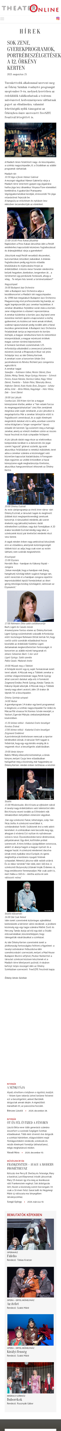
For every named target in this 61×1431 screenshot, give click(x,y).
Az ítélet (13, 1304)
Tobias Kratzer (24, 1259)
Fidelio (12, 1256)
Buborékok (14, 1400)
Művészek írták (15, 1161)
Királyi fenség (17, 1352)
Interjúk (11, 1084)
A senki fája (16, 1087)
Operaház (12, 1252)
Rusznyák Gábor (25, 1403)
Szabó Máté (23, 1307)
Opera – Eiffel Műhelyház (20, 1300)
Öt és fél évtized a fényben (27, 1123)
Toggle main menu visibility (2, 18)
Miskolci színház (16, 1396)
